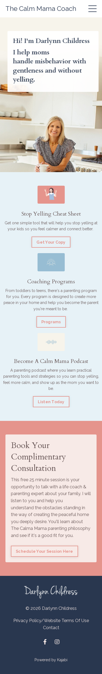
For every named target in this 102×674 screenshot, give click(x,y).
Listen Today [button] (51, 401)
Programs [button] (51, 321)
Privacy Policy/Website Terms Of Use (51, 620)
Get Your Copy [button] (50, 242)
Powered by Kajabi (51, 660)
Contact (51, 627)
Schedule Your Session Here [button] (44, 551)
